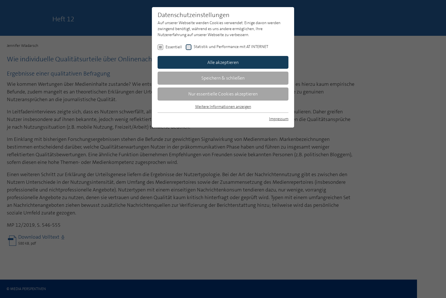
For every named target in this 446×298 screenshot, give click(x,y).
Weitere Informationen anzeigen (223, 106)
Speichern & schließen (223, 78)
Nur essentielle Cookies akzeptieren (223, 94)
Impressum (278, 118)
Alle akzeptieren (223, 62)
